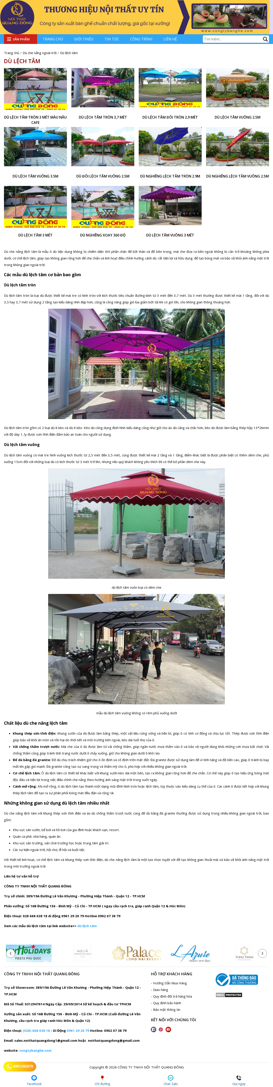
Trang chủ (53, 39)
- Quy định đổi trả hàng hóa (171, 996)
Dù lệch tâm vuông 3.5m (35, 176)
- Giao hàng (159, 989)
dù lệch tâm (87, 926)
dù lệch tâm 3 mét (35, 235)
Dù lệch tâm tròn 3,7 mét (103, 117)
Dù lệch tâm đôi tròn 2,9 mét (170, 117)
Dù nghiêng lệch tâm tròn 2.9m (170, 176)
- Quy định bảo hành (166, 1003)
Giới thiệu (83, 39)
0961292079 (20, 1066)
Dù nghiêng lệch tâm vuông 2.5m (237, 176)
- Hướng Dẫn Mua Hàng (169, 983)
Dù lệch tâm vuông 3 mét (170, 235)
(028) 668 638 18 (36, 1030)
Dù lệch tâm (22, 61)
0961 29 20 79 (78, 1030)
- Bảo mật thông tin (165, 1009)
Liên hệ (170, 39)
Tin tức (111, 39)
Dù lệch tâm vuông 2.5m (237, 117)
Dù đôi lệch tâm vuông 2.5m (102, 176)
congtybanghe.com (35, 1050)
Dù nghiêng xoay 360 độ (103, 235)
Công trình (141, 39)
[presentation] (10, 953)
